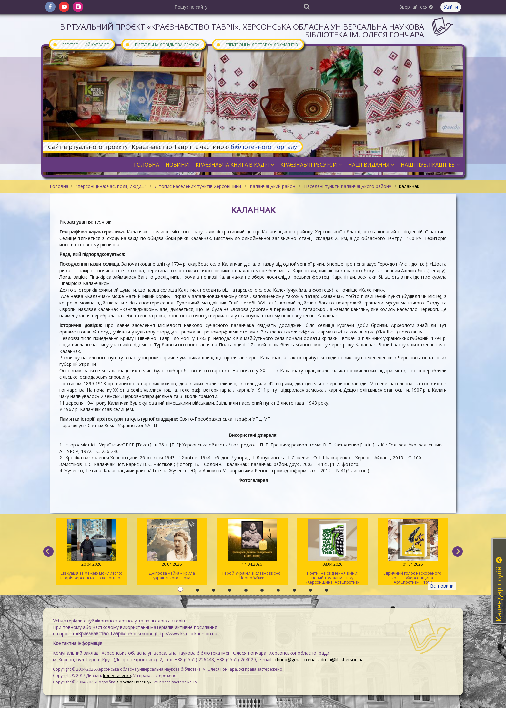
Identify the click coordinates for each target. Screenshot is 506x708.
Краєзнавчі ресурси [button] (311, 164)
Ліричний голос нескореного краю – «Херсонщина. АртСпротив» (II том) (413, 552)
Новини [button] (177, 164)
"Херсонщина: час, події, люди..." (111, 186)
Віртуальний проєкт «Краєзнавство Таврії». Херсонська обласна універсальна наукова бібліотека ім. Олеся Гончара (242, 30)
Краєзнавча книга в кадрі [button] (235, 164)
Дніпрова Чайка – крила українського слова (172, 549)
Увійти (451, 7)
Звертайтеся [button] (416, 7)
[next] (457, 551)
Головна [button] (146, 164)
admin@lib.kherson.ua (341, 659)
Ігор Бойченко (117, 675)
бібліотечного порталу (264, 146)
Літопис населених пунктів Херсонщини (198, 186)
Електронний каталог (81, 44)
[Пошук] (306, 6)
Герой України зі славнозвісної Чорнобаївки (252, 549)
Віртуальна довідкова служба (162, 44)
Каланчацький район (272, 186)
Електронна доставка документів (257, 44)
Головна (59, 186)
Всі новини (442, 586)
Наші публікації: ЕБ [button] (430, 164)
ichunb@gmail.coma (295, 659)
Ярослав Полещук (134, 682)
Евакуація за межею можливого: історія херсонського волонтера (91, 549)
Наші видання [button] (371, 164)
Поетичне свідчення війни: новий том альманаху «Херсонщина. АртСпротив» (332, 552)
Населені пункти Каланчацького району (347, 186)
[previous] (48, 551)
